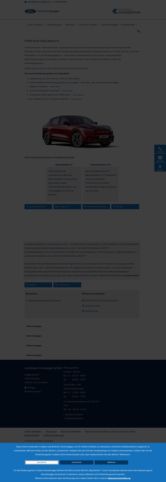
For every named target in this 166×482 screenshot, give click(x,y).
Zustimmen (76, 462)
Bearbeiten (41, 462)
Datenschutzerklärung (119, 478)
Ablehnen (111, 462)
